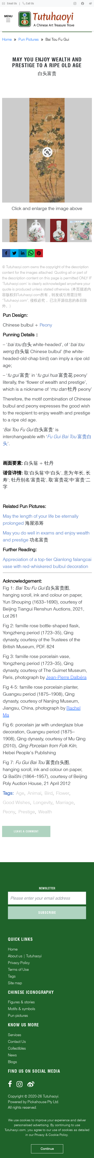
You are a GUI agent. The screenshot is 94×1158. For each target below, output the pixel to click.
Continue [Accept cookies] (47, 1149)
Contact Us (17, 1041)
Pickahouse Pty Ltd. (43, 1102)
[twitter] (14, 253)
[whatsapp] (31, 253)
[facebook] (6, 253)
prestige (26, 811)
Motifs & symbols (21, 1009)
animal (34, 793)
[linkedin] (22, 253)
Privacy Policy (19, 963)
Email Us (9, 3)
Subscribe (47, 912)
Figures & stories (21, 1002)
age (20, 793)
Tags (12, 976)
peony (9, 811)
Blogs (12, 1062)
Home (7, 39)
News (12, 1055)
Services (14, 1035)
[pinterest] (39, 253)
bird (49, 793)
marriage (65, 802)
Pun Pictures (28, 39)
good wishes (16, 802)
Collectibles (17, 1048)
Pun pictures (18, 1015)
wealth (45, 811)
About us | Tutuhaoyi (25, 956)
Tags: (8, 793)
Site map (15, 983)
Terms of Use (18, 969)
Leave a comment (26, 831)
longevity (42, 802)
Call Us (28, 3)
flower (62, 793)
